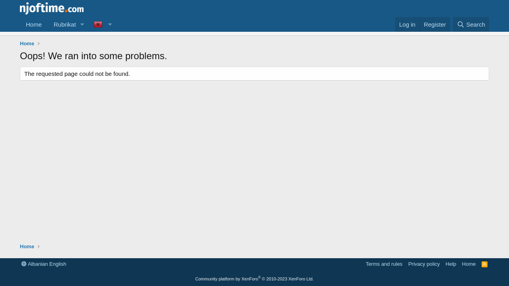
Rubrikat (65, 24)
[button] (82, 24)
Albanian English (43, 264)
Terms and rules (384, 264)
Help (451, 264)
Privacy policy (424, 264)
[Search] (471, 24)
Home (34, 24)
